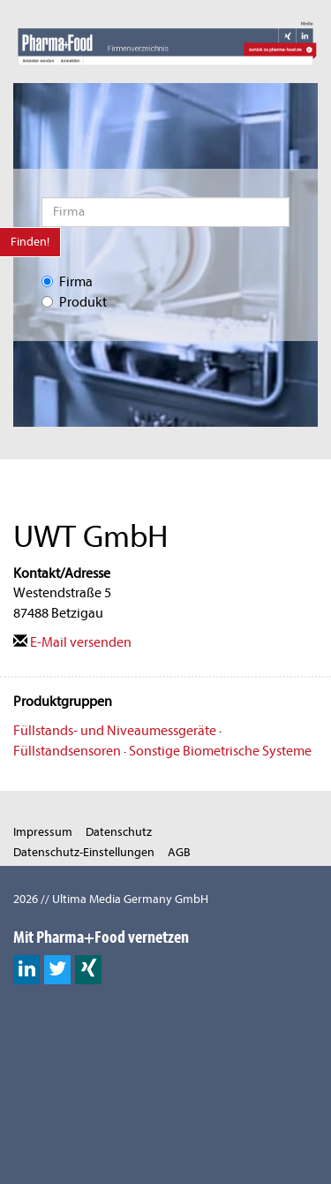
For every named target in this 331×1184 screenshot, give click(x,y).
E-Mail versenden (72, 642)
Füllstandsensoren (67, 751)
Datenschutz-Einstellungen (83, 852)
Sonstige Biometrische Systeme (220, 751)
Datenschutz (119, 831)
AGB (179, 852)
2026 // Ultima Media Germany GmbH (110, 899)
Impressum (42, 831)
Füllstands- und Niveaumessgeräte (114, 731)
